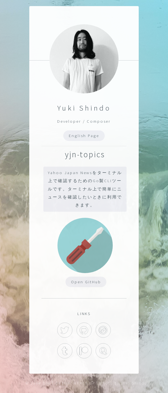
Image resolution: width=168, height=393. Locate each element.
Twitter (64, 330)
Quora (103, 350)
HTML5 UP (84, 383)
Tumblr (64, 350)
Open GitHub (86, 281)
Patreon (84, 350)
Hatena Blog (103, 330)
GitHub (84, 330)
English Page (84, 135)
